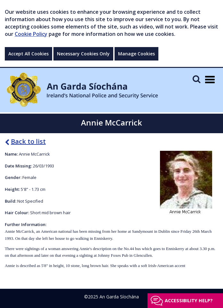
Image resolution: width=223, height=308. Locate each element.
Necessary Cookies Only (83, 54)
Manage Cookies (136, 54)
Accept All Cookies (28, 54)
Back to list (25, 141)
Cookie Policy (31, 33)
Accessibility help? (189, 300)
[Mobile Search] (196, 78)
